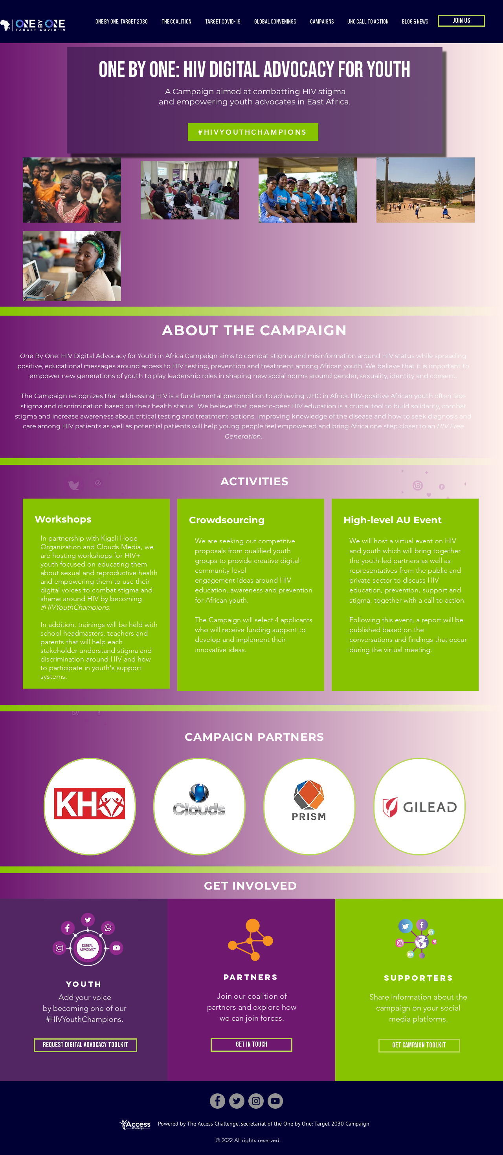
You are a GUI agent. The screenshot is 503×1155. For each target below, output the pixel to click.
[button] (176, 22)
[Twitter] (236, 1101)
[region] (90, 806)
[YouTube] (275, 1101)
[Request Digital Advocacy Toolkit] (85, 1045)
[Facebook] (217, 1101)
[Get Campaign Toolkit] (419, 1046)
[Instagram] (256, 1101)
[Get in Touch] (251, 1045)
